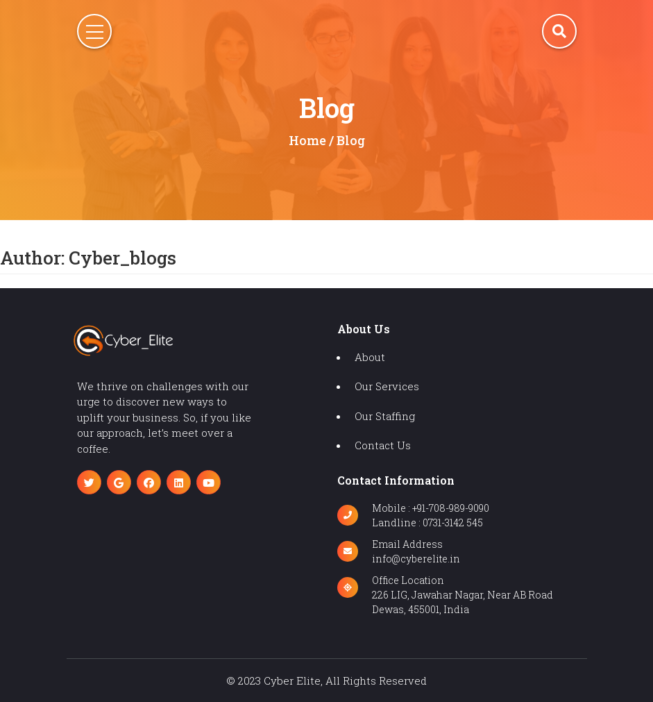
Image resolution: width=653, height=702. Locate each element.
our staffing (385, 416)
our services (387, 386)
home (307, 140)
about (370, 357)
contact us (383, 445)
